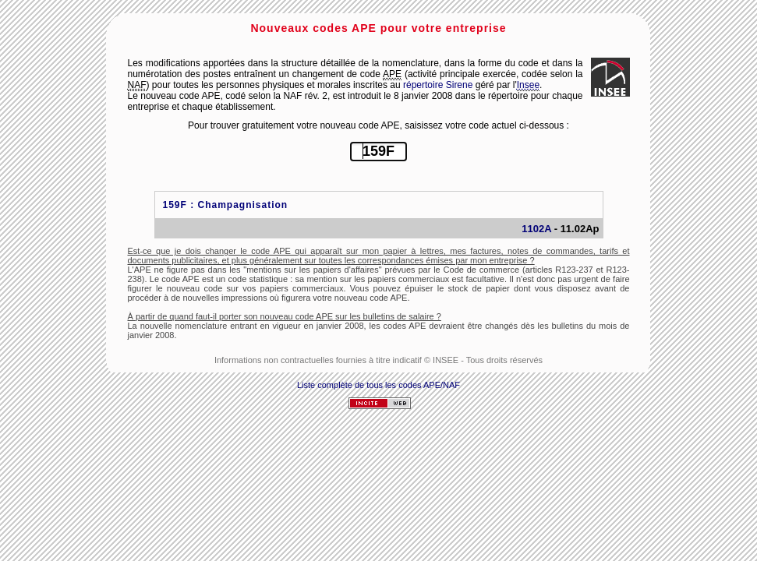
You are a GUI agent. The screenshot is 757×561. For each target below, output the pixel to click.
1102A (536, 229)
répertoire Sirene (437, 84)
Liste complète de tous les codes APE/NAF (378, 385)
